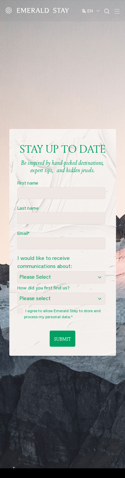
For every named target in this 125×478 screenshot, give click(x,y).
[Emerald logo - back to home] (38, 10)
